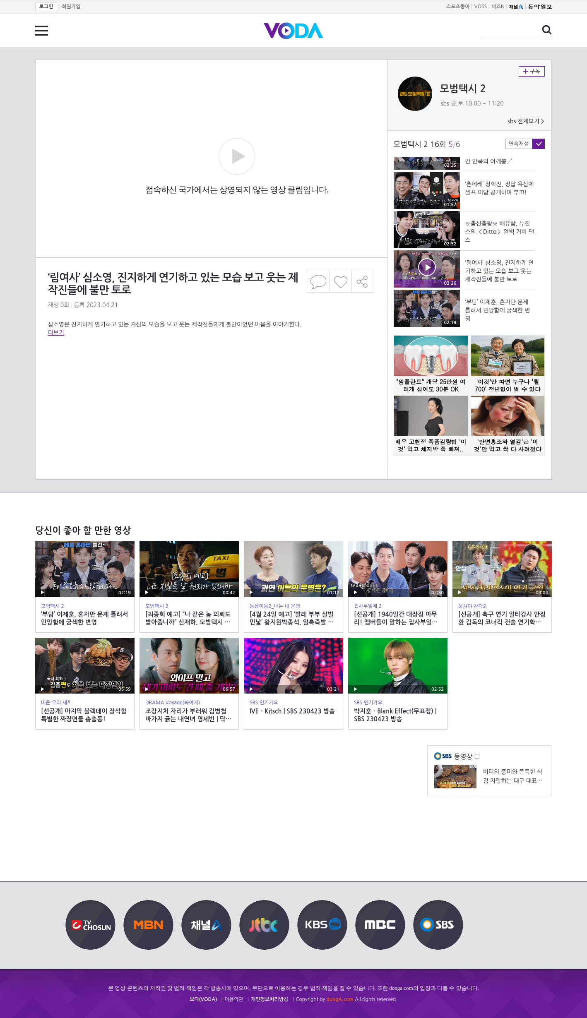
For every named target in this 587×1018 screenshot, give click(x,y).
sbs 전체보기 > (526, 121)
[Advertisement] (211, 370)
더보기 (56, 333)
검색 (547, 30)
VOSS (480, 6)
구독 (532, 71)
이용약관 (234, 999)
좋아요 (340, 281)
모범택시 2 (463, 89)
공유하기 (363, 281)
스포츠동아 (457, 6)
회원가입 (71, 6)
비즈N (498, 6)
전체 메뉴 (41, 31)
